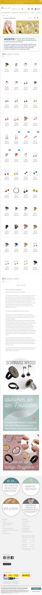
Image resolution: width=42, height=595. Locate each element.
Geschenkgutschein (26, 528)
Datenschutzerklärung (15, 592)
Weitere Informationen (36, 591)
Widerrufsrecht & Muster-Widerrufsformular (10, 530)
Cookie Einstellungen (6, 533)
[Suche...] (22, 9)
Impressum (5, 531)
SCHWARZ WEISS (15, 12)
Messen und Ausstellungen (28, 536)
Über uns (39, 12)
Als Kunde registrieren (26, 521)
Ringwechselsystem (26, 530)
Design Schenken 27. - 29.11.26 (28, 546)
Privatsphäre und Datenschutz (8, 528)
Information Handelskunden (27, 531)
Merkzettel (24, 524)
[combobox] (9, 54)
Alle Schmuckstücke (6, 12)
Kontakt (33, 12)
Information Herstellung (7, 524)
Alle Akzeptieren (36, 588)
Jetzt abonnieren (7, 564)
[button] (30, 5)
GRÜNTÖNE (21, 12)
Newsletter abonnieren (26, 526)
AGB (3, 526)
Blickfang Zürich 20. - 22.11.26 (28, 544)
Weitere (26, 12)
